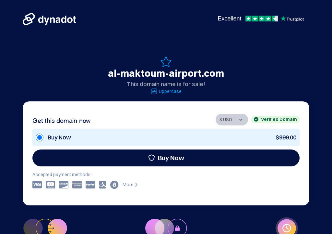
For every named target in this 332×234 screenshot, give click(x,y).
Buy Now (166, 158)
